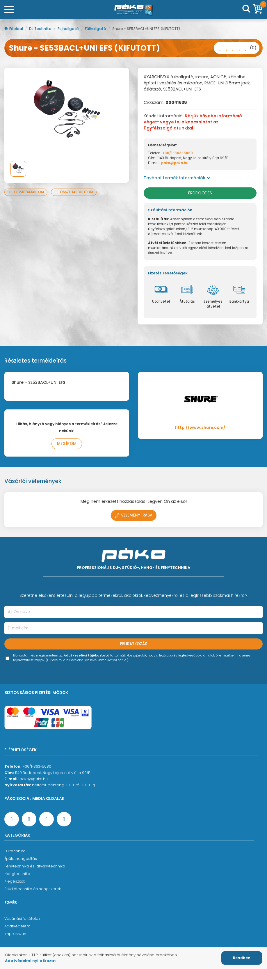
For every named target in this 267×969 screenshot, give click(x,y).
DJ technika (15, 851)
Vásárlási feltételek (22, 918)
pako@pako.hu (174, 163)
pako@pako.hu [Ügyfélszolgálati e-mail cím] (33, 778)
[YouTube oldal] (29, 819)
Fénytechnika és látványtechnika (34, 866)
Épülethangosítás (20, 858)
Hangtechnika (17, 873)
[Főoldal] (133, 9)
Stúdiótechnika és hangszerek (32, 888)
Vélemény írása (133, 515)
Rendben (241, 957)
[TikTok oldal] (64, 819)
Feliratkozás (133, 644)
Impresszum (16, 933)
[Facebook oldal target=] (11, 819)
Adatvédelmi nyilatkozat (30, 960)
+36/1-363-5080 (177, 153)
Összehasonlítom (73, 192)
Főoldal (14, 28)
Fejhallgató (69, 28)
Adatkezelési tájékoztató (86, 655)
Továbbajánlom (26, 192)
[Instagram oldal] (46, 819)
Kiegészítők (14, 881)
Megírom (66, 443)
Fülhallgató (96, 28)
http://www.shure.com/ (200, 427)
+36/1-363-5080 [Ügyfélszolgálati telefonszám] (36, 766)
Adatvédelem (17, 926)
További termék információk (177, 178)
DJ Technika (40, 28)
